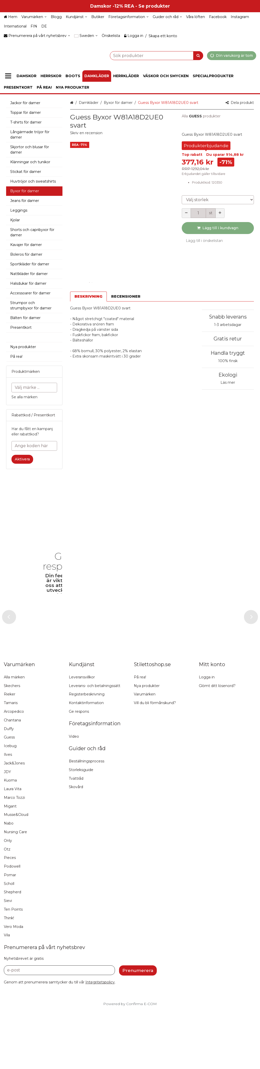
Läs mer (227, 382)
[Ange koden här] (34, 446)
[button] (86, 133)
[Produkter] (8, 76)
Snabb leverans (228, 317)
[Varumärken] (34, 17)
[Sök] (198, 55)
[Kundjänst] (76, 17)
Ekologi (227, 375)
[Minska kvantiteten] (186, 213)
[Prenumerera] (138, 1033)
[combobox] (143, 55)
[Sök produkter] (143, 55)
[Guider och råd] (167, 17)
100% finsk (228, 361)
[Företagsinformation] (128, 17)
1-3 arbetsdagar (227, 324)
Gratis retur (228, 339)
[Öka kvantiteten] (220, 213)
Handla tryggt (228, 353)
